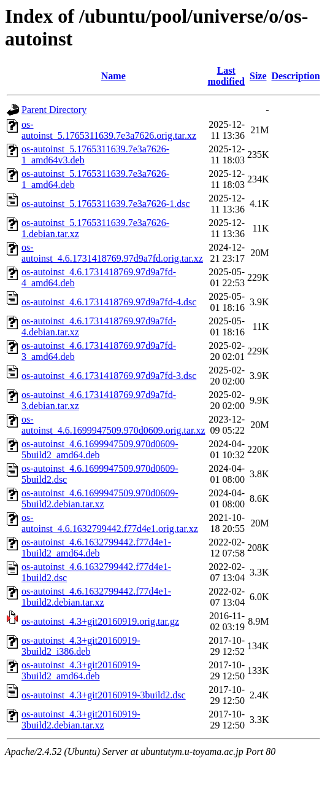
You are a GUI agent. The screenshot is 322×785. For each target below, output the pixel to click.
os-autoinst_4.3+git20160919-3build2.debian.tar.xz (80, 719)
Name (113, 76)
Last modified (226, 76)
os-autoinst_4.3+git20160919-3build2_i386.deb (80, 646)
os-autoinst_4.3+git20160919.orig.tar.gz (100, 621)
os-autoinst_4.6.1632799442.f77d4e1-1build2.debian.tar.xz (96, 596)
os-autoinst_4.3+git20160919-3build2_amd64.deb (80, 670)
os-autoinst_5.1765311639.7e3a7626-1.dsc (105, 203)
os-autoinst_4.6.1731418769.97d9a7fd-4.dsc (108, 302)
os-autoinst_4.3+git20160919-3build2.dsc (103, 695)
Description (296, 76)
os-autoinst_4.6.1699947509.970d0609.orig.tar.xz (113, 424)
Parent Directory (53, 109)
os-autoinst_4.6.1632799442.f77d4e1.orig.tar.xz (109, 523)
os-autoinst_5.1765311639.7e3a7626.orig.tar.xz (108, 130)
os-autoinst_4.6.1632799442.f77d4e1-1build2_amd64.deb (96, 547)
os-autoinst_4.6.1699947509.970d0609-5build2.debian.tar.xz (99, 498)
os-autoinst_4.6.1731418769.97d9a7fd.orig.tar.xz (112, 253)
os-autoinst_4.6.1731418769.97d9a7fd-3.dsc (108, 375)
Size (258, 76)
